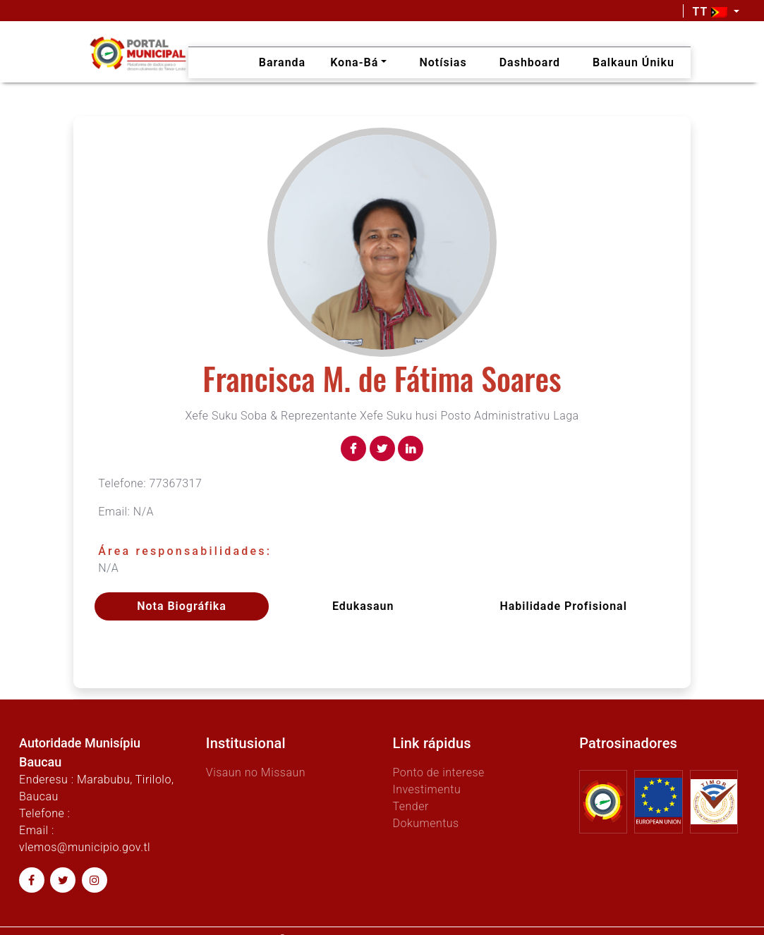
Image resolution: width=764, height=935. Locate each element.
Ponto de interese (438, 772)
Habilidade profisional (562, 606)
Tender (410, 806)
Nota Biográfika (181, 606)
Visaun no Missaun (255, 772)
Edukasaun (363, 606)
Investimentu (426, 789)
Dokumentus (425, 823)
